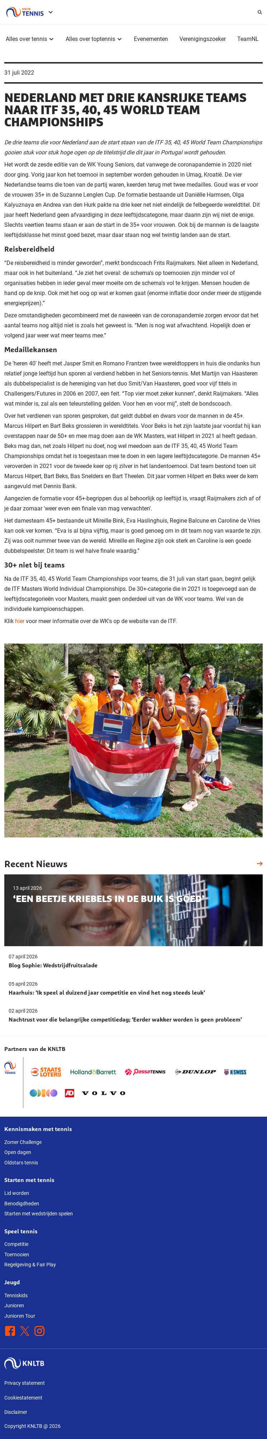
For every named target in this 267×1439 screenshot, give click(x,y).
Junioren (14, 1305)
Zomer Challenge (23, 1142)
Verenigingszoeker (202, 39)
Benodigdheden (21, 1203)
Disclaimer (15, 1412)
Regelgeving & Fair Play (30, 1264)
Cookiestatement (23, 1398)
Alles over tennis (26, 39)
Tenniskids (16, 1295)
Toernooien (16, 1254)
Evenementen (151, 39)
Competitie (16, 1244)
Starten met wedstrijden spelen (38, 1213)
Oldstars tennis (21, 1162)
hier (20, 621)
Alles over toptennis (90, 39)
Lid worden (16, 1193)
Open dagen (17, 1152)
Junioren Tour (19, 1316)
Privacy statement (24, 1383)
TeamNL (248, 39)
